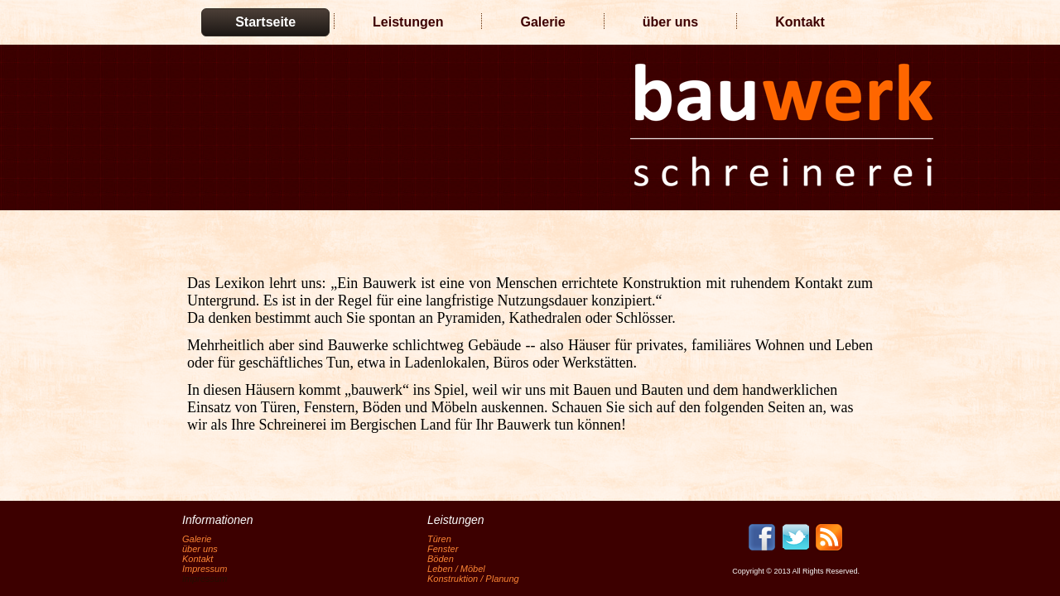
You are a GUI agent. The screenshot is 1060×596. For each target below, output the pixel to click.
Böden (440, 559)
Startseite (265, 22)
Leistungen (408, 22)
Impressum (204, 569)
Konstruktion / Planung (473, 579)
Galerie (542, 22)
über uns (671, 22)
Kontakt (800, 22)
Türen (439, 539)
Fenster (442, 549)
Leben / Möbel (456, 569)
